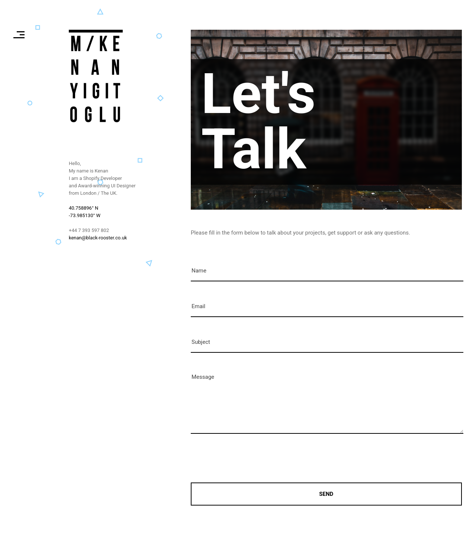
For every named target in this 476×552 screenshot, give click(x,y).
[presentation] (247, 458)
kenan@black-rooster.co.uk (98, 238)
